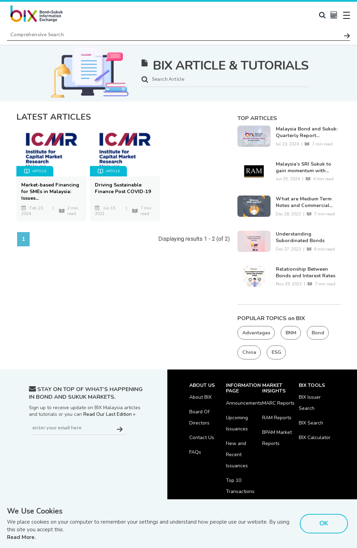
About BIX (200, 397)
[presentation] (82, 452)
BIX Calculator (315, 437)
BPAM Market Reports (277, 438)
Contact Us (201, 437)
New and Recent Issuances (237, 454)
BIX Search (311, 423)
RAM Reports (276, 417)
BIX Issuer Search (310, 403)
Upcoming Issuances (237, 423)
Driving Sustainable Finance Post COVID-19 (123, 188)
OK (323, 523)
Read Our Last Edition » (109, 414)
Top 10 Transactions (240, 486)
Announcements (244, 403)
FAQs (195, 452)
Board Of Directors (199, 417)
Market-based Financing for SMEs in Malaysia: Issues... (50, 191)
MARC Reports (278, 403)
